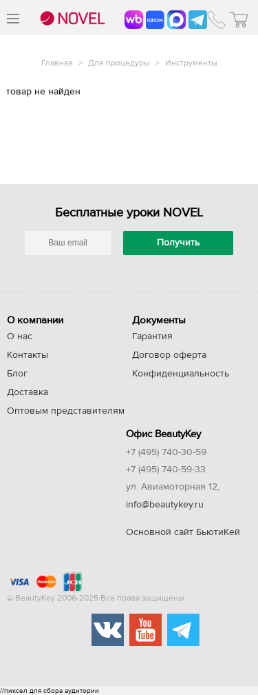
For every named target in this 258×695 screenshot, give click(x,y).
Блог (17, 373)
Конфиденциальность (180, 373)
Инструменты (191, 62)
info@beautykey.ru (165, 504)
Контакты (27, 355)
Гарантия (152, 336)
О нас (19, 336)
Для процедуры (120, 62)
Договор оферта (169, 355)
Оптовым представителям (66, 411)
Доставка (27, 392)
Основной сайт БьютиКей (183, 532)
